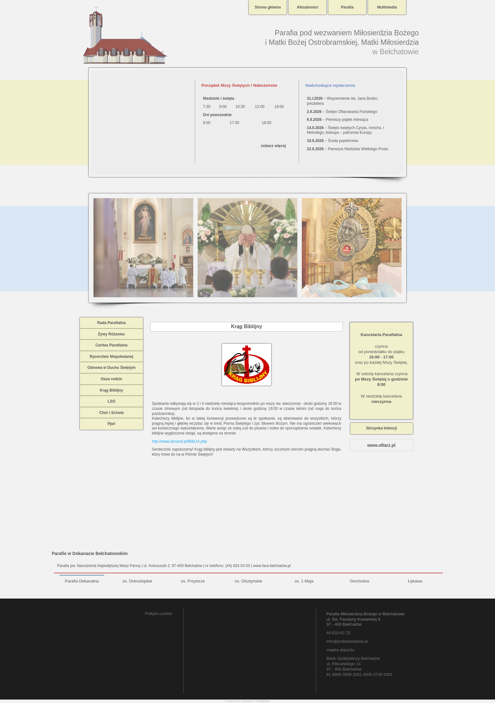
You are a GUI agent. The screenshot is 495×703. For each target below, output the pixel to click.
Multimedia (387, 7)
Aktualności (307, 7)
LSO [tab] (112, 401)
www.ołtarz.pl (381, 445)
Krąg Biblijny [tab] (111, 390)
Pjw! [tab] (112, 424)
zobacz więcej (273, 146)
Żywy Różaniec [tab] (111, 334)
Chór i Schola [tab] (111, 413)
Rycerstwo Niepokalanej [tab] (111, 356)
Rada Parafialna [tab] (111, 323)
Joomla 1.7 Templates (255, 701)
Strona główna (268, 7)
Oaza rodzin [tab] (111, 379)
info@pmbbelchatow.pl (347, 641)
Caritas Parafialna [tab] (111, 345)
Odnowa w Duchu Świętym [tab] (111, 367)
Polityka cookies (158, 613)
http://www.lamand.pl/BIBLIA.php (179, 441)
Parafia (347, 7)
